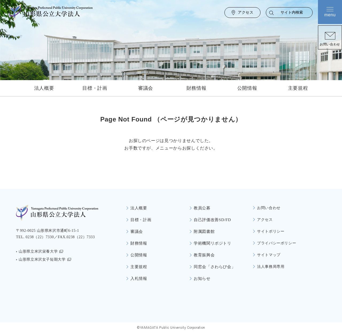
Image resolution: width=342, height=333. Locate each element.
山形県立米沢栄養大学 (38, 251)
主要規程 (298, 88)
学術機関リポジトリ (212, 243)
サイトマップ (269, 255)
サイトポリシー (270, 231)
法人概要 (44, 88)
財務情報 (196, 88)
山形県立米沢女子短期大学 (42, 259)
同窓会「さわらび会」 (214, 267)
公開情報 (247, 88)
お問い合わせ (330, 44)
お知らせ (202, 278)
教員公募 (202, 208)
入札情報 (138, 278)
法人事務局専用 (270, 267)
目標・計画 (94, 88)
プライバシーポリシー (276, 243)
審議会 (145, 88)
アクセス (246, 12)
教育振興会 (204, 255)
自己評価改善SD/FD (212, 220)
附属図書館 (204, 231)
